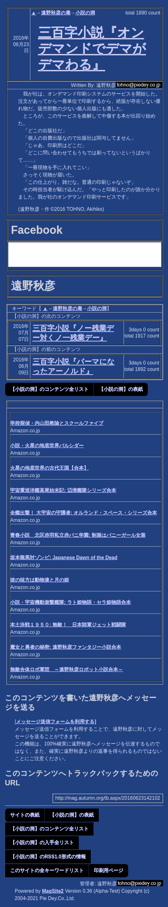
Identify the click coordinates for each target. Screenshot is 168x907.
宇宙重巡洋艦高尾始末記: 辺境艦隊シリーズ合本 (63, 490)
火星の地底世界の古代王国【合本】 (49, 468)
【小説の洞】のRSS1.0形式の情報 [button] (48, 856)
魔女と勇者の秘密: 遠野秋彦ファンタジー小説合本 (65, 647)
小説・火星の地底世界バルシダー (47, 445)
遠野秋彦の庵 (56, 12)
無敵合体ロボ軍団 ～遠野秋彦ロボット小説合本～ (66, 669)
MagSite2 (52, 891)
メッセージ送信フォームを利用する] (56, 721)
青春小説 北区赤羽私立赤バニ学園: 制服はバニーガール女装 (78, 535)
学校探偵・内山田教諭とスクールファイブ (56, 423)
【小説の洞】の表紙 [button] (121, 389)
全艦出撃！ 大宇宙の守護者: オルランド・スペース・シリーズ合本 (83, 512)
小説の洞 (85, 12)
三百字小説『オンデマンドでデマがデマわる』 (92, 48)
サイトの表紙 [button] (25, 814)
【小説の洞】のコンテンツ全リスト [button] (49, 389)
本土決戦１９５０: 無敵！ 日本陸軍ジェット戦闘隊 (68, 624)
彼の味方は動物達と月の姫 (39, 579)
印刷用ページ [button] (108, 870)
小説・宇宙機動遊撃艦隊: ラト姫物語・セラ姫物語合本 (70, 602)
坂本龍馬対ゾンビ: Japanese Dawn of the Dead (63, 557)
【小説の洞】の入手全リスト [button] (42, 842)
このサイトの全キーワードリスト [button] (47, 870)
